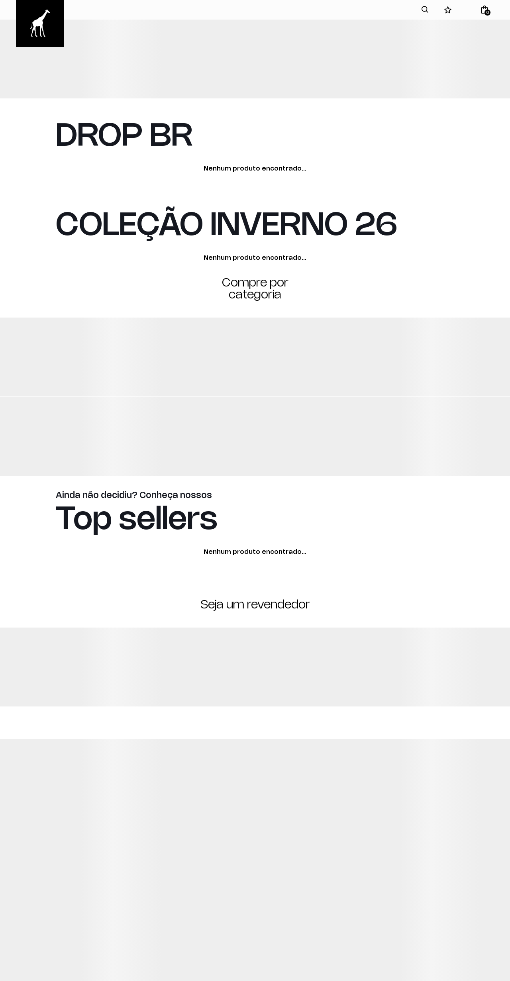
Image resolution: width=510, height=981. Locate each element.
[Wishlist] (448, 9)
